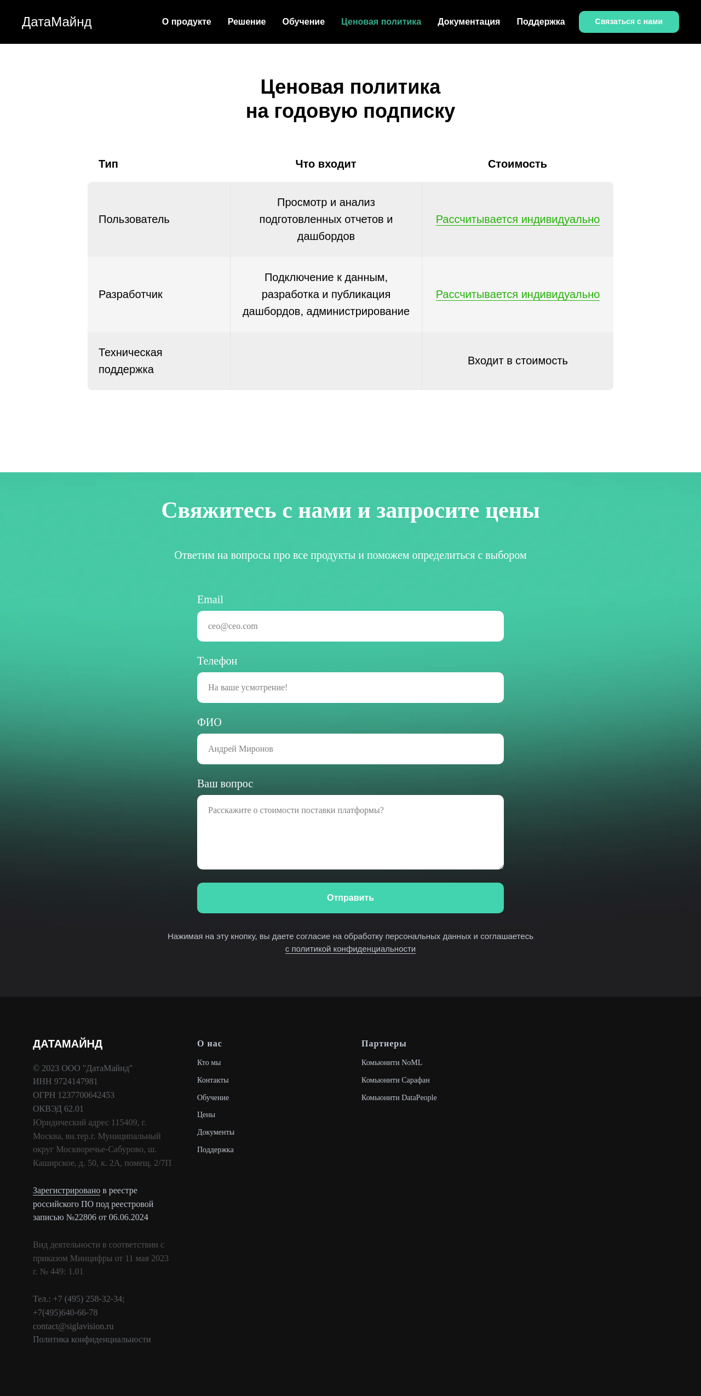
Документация (469, 21)
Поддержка (540, 21)
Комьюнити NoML (391, 1063)
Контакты (213, 1080)
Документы (215, 1132)
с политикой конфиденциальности (350, 948)
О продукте (186, 21)
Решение (247, 21)
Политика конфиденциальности (92, 1339)
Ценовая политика (381, 21)
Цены (206, 1115)
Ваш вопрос (225, 783)
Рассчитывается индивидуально (518, 219)
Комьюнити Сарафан (395, 1080)
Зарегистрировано (66, 1190)
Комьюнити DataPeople (399, 1098)
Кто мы (209, 1063)
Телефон (217, 661)
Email (210, 599)
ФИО (209, 722)
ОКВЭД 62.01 (58, 1108)
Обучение (304, 21)
